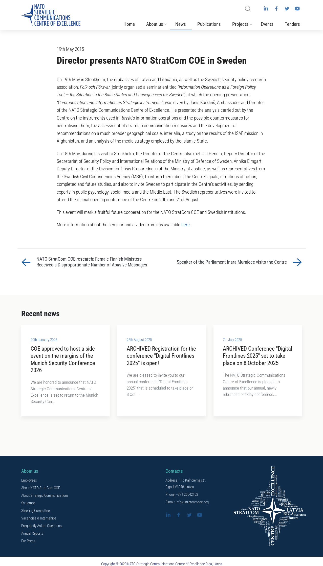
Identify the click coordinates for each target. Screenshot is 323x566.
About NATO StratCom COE (40, 488)
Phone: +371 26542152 (181, 494)
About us (154, 24)
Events (267, 24)
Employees (29, 480)
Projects (240, 24)
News (180, 24)
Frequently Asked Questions (41, 526)
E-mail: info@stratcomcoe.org (187, 502)
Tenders (292, 24)
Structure (28, 503)
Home (129, 24)
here (185, 225)
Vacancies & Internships (38, 518)
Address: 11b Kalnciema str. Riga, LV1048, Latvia (185, 483)
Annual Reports (32, 533)
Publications (209, 24)
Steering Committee (35, 510)
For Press (28, 541)
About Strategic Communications (45, 495)
